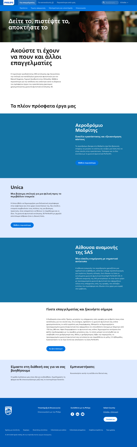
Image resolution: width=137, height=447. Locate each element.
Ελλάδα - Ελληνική (110, 412)
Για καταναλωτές (46, 2)
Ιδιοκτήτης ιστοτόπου (40, 430)
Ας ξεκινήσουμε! (56, 348)
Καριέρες (26, 430)
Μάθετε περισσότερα (87, 162)
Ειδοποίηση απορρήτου (78, 430)
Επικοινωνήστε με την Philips (49, 412)
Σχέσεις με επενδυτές (12, 430)
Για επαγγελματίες (27, 2)
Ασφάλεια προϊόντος (96, 430)
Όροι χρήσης (110, 430)
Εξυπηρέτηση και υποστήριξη (60, 8)
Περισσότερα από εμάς (66, 2)
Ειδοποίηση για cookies (58, 430)
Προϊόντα (23, 8)
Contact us (110, 419)
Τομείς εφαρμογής (38, 8)
